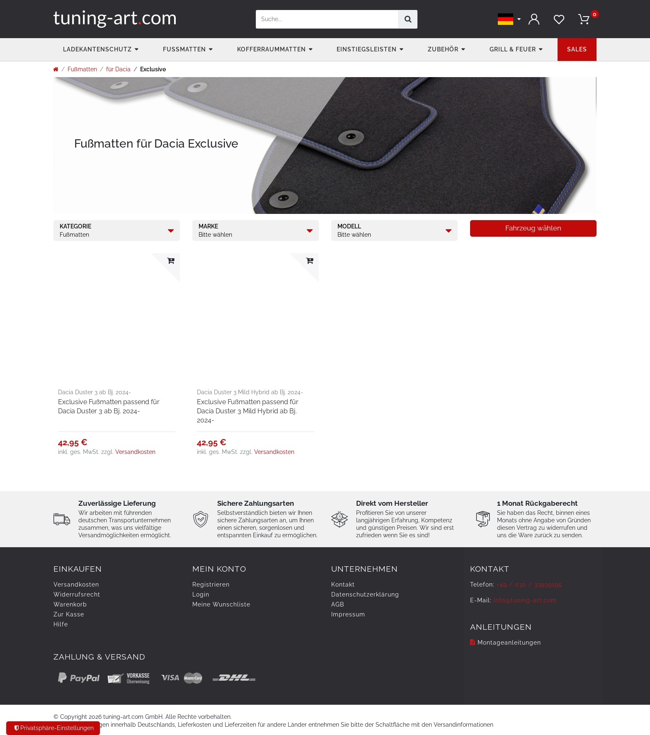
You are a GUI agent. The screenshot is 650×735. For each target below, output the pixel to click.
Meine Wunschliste (221, 604)
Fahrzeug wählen (533, 228)
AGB (337, 604)
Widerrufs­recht (76, 594)
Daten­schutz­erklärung (365, 594)
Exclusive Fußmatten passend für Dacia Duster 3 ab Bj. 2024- (109, 406)
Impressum (348, 614)
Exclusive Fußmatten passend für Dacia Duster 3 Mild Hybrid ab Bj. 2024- (247, 411)
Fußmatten (184, 49)
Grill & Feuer (513, 49)
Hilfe (60, 624)
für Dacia (118, 69)
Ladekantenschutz (97, 49)
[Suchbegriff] (327, 19)
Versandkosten (135, 452)
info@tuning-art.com (525, 600)
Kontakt (343, 584)
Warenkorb (70, 604)
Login (200, 594)
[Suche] (408, 19)
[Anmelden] (534, 19)
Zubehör (443, 49)
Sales (577, 49)
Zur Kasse (68, 614)
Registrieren (211, 584)
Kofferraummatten (271, 49)
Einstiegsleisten (367, 49)
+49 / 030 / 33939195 (529, 584)
